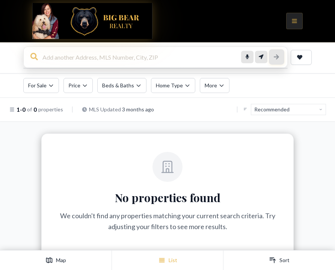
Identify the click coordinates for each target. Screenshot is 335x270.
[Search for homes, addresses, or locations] (155, 57)
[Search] (276, 57)
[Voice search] (248, 57)
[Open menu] (294, 21)
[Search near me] (262, 57)
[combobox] (155, 57)
